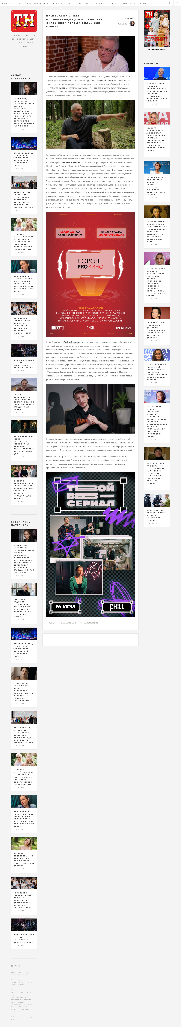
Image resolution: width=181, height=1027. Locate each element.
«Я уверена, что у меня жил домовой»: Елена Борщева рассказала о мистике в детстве (156, 330)
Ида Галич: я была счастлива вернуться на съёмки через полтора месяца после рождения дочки (24, 283)
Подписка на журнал (157, 49)
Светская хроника (37, 3)
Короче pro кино (68, 622)
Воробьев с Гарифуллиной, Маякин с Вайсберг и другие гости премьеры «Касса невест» (23, 325)
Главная (7, 3)
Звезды (71, 3)
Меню (177, 3)
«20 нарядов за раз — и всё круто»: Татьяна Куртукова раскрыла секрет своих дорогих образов (156, 372)
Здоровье (113, 3)
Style (89, 3)
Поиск (169, 3)
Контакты (145, 3)
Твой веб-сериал (91, 622)
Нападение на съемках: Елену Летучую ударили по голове (155, 515)
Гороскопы (129, 3)
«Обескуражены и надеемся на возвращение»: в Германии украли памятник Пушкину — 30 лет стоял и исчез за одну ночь (156, 231)
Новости (58, 3)
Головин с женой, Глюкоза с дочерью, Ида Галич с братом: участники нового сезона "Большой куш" (24, 241)
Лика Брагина (123, 23)
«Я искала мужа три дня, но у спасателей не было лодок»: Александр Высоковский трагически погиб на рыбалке (156, 473)
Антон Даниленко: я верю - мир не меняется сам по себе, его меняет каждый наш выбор (24, 402)
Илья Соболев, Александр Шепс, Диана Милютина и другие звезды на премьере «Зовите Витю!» (23, 200)
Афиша (100, 3)
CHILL (51, 622)
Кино (20, 3)
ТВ (80, 3)
